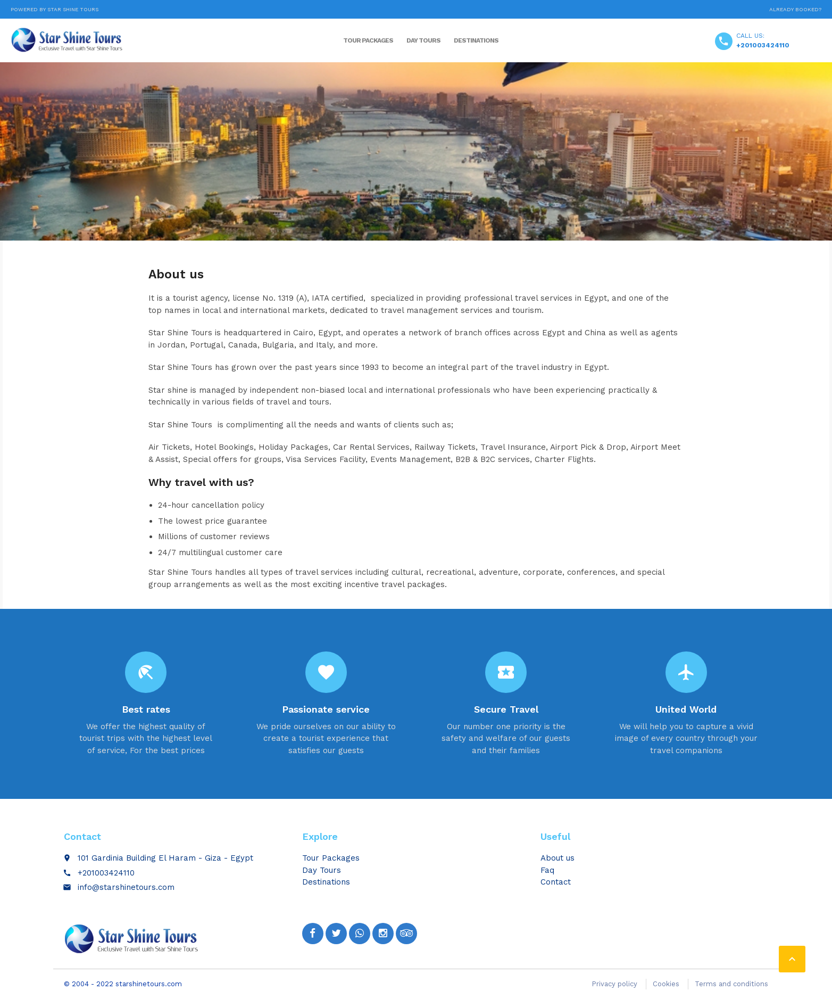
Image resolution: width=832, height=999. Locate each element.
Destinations (476, 40)
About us (557, 858)
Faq (547, 870)
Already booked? (795, 9)
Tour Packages (368, 40)
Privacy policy (614, 984)
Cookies (666, 984)
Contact (555, 882)
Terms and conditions (731, 984)
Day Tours (423, 40)
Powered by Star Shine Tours (54, 9)
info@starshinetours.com (126, 887)
